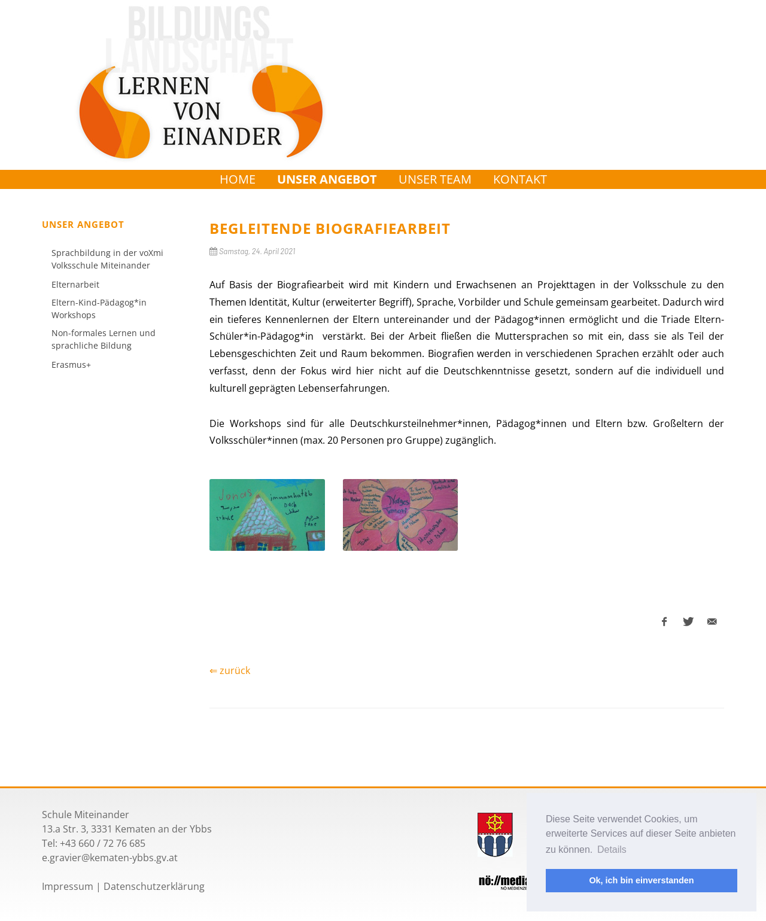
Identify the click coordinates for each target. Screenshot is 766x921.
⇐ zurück (229, 670)
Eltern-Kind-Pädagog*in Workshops (99, 309)
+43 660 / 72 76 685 (102, 843)
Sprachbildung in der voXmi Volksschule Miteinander (107, 259)
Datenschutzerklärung (154, 886)
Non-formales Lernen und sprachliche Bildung (103, 339)
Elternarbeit (75, 284)
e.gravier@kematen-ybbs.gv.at (110, 857)
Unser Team (435, 179)
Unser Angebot (327, 179)
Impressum (67, 886)
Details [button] (612, 849)
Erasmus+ (71, 364)
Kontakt (520, 179)
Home (238, 179)
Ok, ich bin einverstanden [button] (641, 880)
